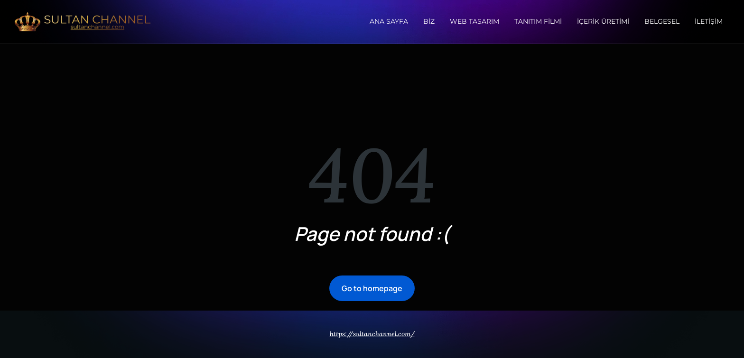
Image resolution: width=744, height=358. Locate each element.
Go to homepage (372, 288)
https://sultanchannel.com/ (372, 334)
